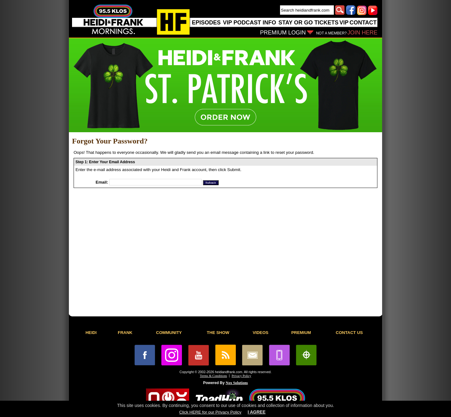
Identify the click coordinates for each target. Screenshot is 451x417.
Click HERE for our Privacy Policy (210, 412)
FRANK (125, 332)
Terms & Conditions (213, 376)
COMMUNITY (169, 332)
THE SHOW (218, 332)
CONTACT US (349, 332)
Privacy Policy (241, 376)
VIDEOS (260, 332)
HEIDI (91, 332)
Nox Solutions (237, 383)
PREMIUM (301, 332)
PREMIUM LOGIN (283, 32)
